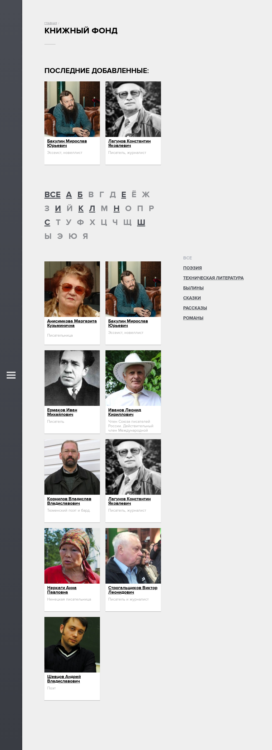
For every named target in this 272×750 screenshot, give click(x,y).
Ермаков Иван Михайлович (62, 412)
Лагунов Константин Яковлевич (129, 143)
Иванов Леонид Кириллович (124, 412)
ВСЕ (52, 195)
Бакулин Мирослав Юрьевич (67, 143)
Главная (50, 23)
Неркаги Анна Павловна (62, 590)
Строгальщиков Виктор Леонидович (132, 590)
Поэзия (192, 268)
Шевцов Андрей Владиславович (64, 679)
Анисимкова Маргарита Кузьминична (72, 323)
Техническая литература (213, 278)
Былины (193, 288)
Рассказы (195, 308)
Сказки (192, 298)
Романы (193, 318)
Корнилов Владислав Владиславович (69, 501)
